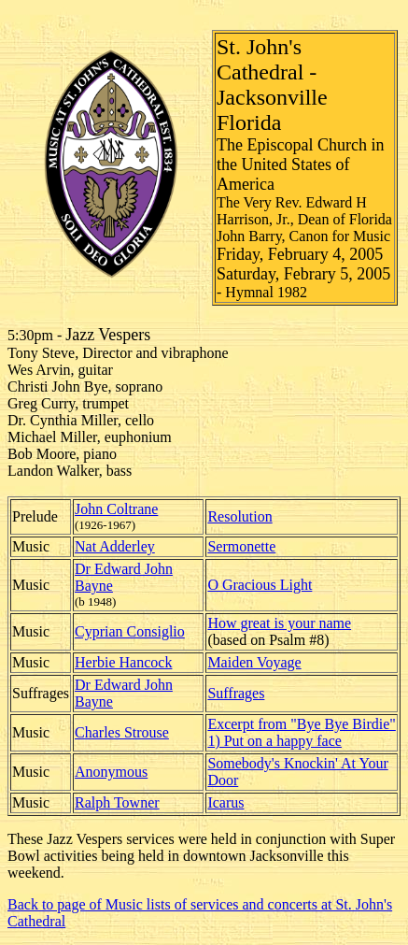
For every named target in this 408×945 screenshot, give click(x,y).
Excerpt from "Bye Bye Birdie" (301, 724)
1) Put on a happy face (274, 741)
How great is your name (279, 623)
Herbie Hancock (123, 662)
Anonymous (111, 772)
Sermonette (241, 546)
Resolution (239, 516)
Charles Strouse (122, 732)
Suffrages (235, 693)
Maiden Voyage (254, 662)
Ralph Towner (117, 802)
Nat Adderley (115, 546)
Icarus (225, 802)
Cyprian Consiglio (130, 631)
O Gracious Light (259, 585)
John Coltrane (116, 509)
